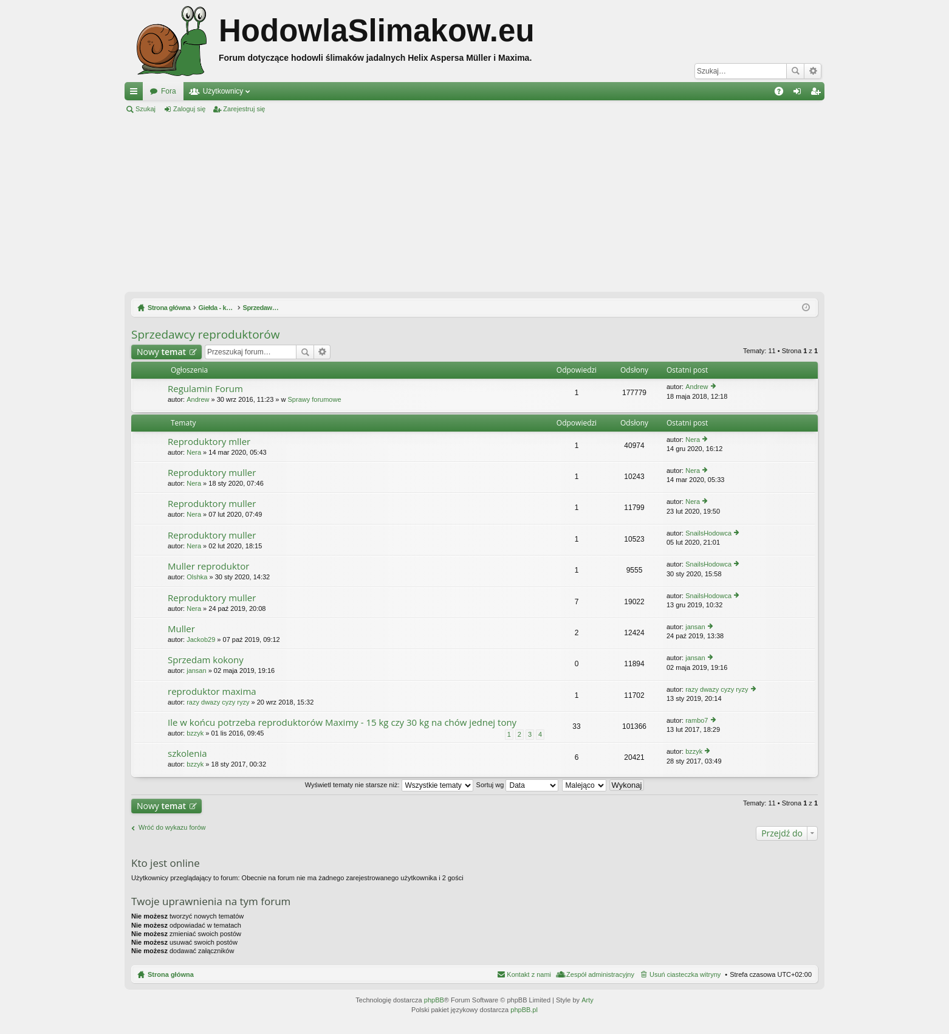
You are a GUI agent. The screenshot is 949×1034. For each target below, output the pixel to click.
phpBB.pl (524, 1009)
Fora (168, 91)
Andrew (198, 399)
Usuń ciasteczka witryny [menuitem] (685, 974)
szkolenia (187, 753)
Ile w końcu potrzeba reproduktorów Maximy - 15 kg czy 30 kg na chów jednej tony (342, 722)
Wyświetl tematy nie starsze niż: (389, 784)
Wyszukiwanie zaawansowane (812, 71)
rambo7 (696, 720)
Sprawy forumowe (314, 399)
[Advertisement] (474, 203)
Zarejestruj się (244, 108)
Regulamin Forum (205, 389)
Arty (587, 1000)
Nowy (161, 351)
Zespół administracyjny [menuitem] (600, 974)
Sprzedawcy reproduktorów (205, 334)
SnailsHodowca (708, 533)
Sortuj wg (517, 784)
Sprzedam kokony (206, 660)
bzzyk (195, 733)
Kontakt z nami (529, 974)
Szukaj (795, 71)
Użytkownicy (223, 91)
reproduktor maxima (212, 691)
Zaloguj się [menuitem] (799, 93)
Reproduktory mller (209, 441)
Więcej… (136, 93)
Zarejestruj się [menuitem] (817, 93)
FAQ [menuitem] (783, 93)
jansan (695, 626)
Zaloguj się (189, 108)
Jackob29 (201, 639)
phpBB (434, 1000)
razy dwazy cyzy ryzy (218, 702)
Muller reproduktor (208, 566)
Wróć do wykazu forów (172, 827)
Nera (194, 452)
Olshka (197, 577)
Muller (181, 629)
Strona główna (171, 974)
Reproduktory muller (212, 472)
